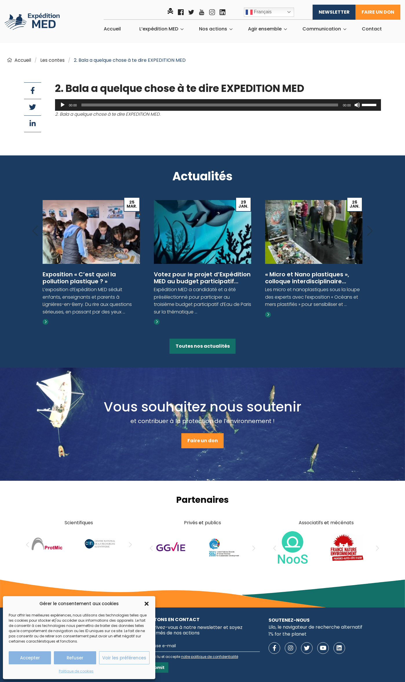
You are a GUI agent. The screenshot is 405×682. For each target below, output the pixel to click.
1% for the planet (288, 634)
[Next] (370, 231)
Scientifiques (79, 522)
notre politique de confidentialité (209, 656)
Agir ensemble (265, 29)
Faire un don (378, 12)
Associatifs (311, 522)
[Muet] (357, 105)
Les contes (52, 60)
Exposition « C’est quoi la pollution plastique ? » (79, 277)
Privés (191, 522)
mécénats (342, 522)
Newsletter (334, 12)
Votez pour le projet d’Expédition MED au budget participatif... (202, 277)
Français (259, 12)
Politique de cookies (76, 671)
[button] (146, 604)
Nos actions (213, 29)
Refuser (75, 658)
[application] (218, 105)
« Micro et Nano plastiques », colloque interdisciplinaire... (307, 277)
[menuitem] (112, 29)
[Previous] (35, 231)
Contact (372, 29)
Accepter (30, 658)
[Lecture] (62, 105)
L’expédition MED (158, 29)
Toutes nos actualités (203, 346)
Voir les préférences (124, 658)
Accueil (112, 29)
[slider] (209, 105)
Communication (321, 29)
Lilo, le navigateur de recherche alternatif (315, 627)
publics (213, 522)
